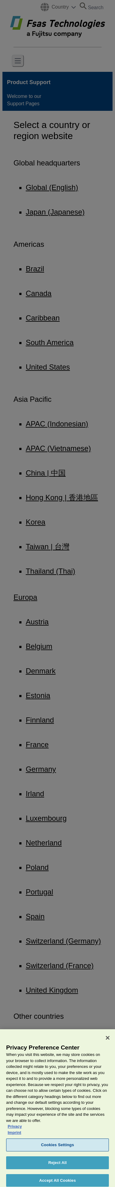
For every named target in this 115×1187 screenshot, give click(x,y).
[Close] (107, 1042)
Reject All (57, 1166)
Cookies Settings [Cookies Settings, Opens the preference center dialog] (57, 1148)
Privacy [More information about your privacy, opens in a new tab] (15, 1130)
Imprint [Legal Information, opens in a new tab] (14, 1136)
